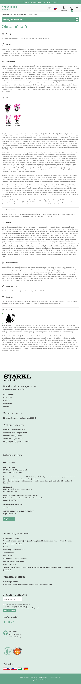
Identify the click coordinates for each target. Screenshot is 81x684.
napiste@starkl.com (11, 500)
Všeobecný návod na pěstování (15, 432)
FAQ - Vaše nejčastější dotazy (14, 561)
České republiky (15, 637)
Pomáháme (7, 403)
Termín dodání (9, 552)
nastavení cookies (55, 678)
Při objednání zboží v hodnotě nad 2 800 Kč (19, 418)
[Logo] (10, 8)
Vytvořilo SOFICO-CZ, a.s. (41, 680)
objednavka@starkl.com (12, 472)
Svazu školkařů (15, 634)
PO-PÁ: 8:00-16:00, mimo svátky (15, 470)
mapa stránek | (25, 678)
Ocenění (6, 400)
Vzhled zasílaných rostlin (13, 438)
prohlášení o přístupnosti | (39, 678)
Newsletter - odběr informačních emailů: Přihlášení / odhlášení (27, 584)
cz (55, 8)
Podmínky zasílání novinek (13, 550)
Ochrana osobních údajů (12, 544)
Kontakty (6, 406)
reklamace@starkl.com (12, 491)
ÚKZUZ (6, 547)
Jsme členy (13, 632)
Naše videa (7, 397)
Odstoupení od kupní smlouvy (15, 558)
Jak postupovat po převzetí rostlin (16, 441)
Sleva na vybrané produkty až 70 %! (40, 2)
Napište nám (9, 519)
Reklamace (7, 555)
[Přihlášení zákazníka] (63, 9)
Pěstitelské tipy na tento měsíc (14, 430)
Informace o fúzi (9, 564)
